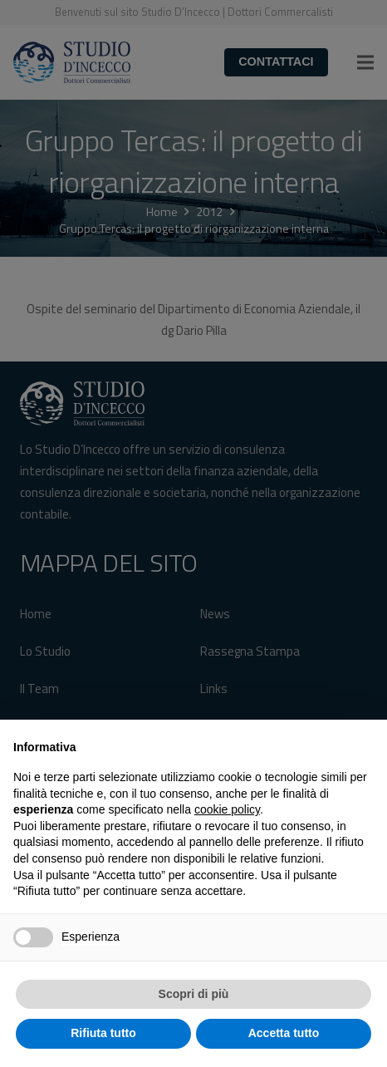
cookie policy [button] (227, 809)
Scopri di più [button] (194, 994)
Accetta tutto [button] (284, 1033)
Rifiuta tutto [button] (103, 1033)
